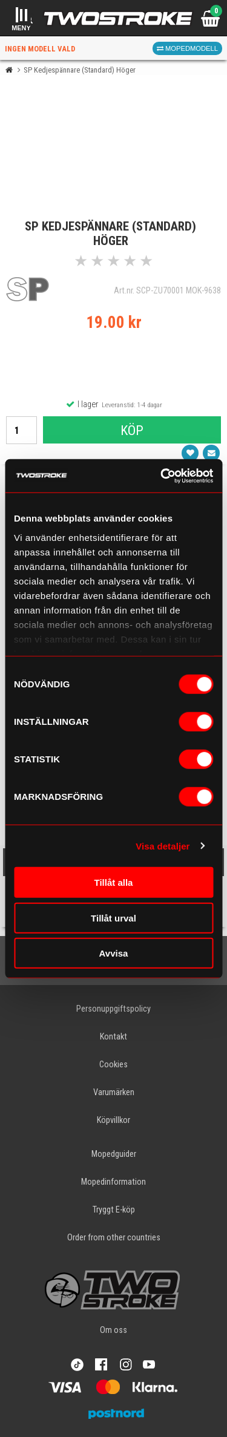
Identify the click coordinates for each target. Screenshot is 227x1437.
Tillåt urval (113, 917)
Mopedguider (113, 1154)
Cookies (113, 1064)
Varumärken (113, 1092)
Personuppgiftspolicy (113, 1009)
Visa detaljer (162, 845)
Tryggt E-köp (114, 1210)
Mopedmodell (187, 48)
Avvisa (113, 953)
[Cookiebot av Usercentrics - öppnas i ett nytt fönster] (161, 475)
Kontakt (113, 1037)
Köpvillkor (113, 1120)
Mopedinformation (113, 1182)
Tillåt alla (113, 882)
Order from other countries (113, 1237)
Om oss (113, 1330)
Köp (131, 430)
